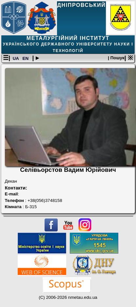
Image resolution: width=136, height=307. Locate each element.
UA (16, 58)
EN (26, 58)
